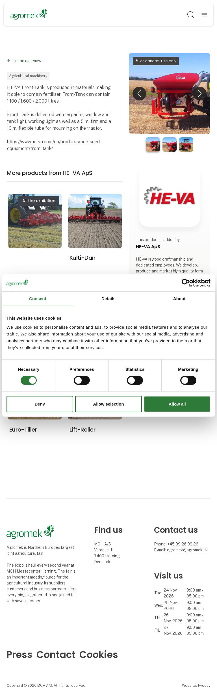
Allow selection (108, 404)
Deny (39, 404)
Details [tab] (108, 298)
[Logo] (28, 14)
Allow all (177, 404)
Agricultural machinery (28, 76)
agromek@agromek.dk (187, 550)
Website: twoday (196, 685)
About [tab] (179, 298)
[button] (139, 93)
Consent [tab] (37, 298)
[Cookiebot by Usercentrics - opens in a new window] (186, 282)
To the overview (27, 61)
